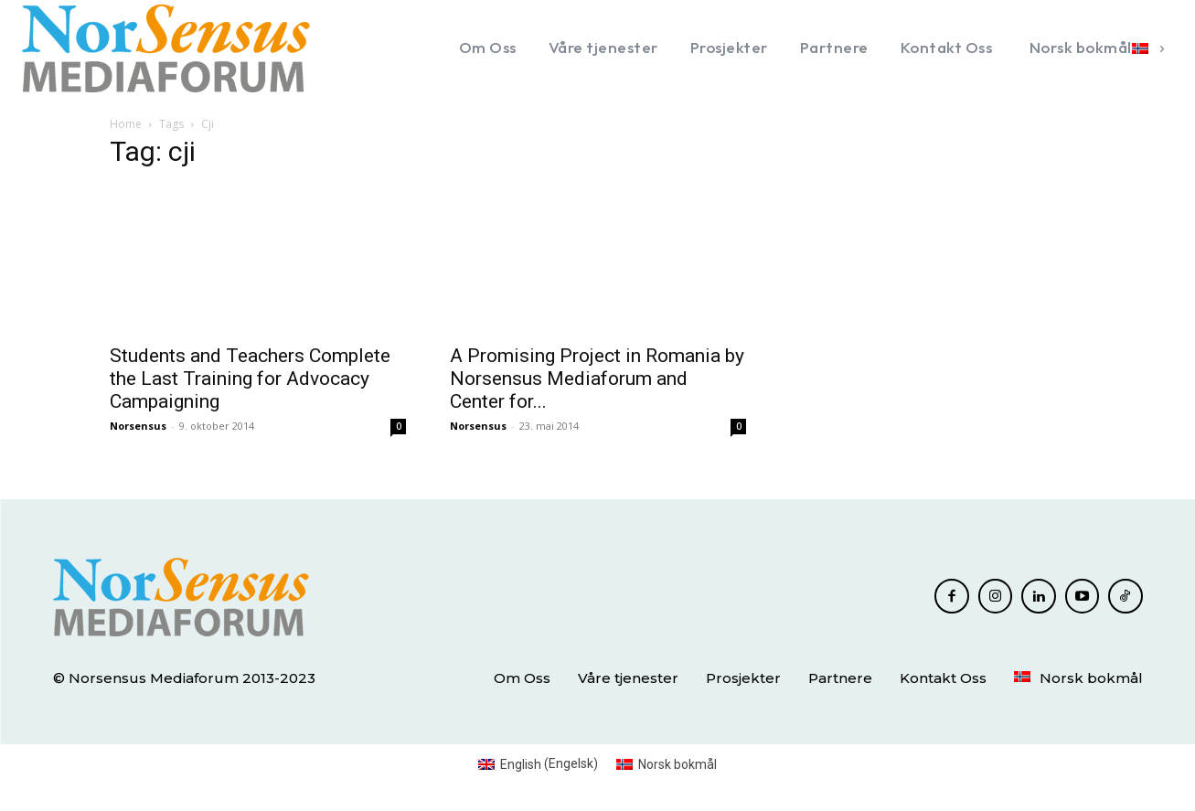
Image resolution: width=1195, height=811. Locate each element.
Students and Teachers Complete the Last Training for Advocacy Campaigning (250, 378)
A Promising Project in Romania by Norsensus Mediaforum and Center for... (597, 378)
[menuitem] (1094, 47)
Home (126, 124)
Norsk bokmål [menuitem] (677, 764)
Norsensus (138, 425)
